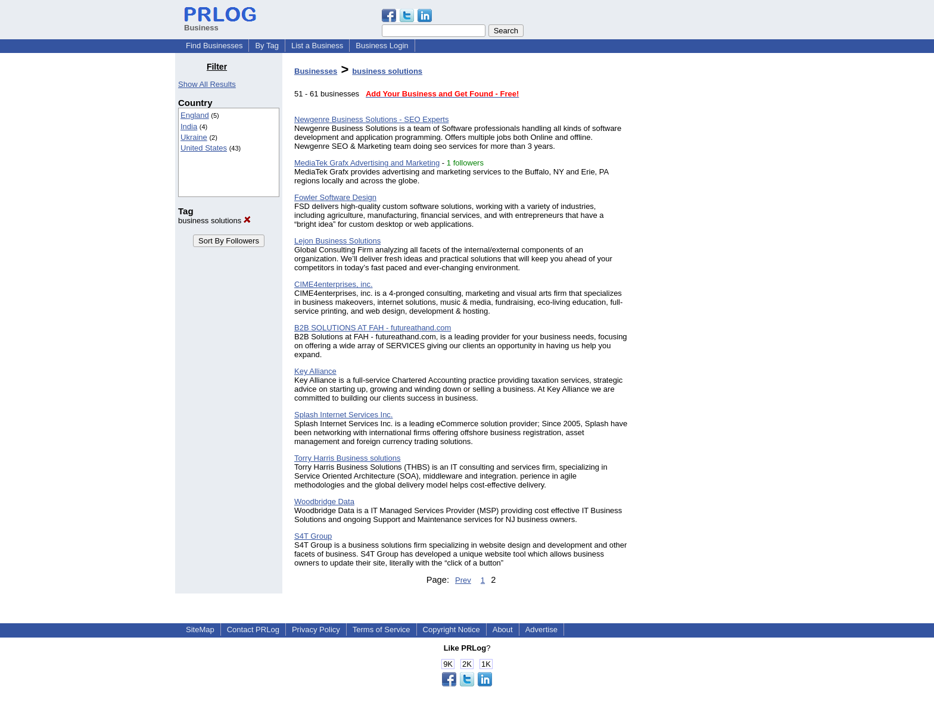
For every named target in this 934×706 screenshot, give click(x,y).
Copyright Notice (451, 629)
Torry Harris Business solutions (347, 458)
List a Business (317, 45)
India (188, 126)
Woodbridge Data (324, 501)
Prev (463, 580)
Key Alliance (315, 371)
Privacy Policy (316, 629)
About (503, 629)
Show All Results (207, 84)
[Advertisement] (698, 240)
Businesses (315, 71)
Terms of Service (381, 629)
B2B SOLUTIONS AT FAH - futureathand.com (372, 327)
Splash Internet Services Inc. (343, 414)
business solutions (214, 220)
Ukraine (193, 137)
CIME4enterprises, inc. (333, 284)
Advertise (541, 629)
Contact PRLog (253, 629)
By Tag (267, 45)
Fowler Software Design (335, 197)
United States (203, 147)
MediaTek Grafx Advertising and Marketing (367, 162)
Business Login (382, 45)
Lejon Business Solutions (337, 240)
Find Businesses (214, 45)
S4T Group (313, 536)
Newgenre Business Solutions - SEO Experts (371, 119)
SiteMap (200, 629)
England (194, 115)
